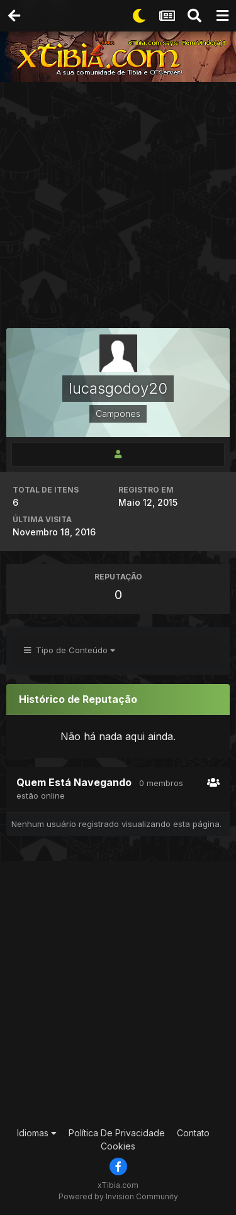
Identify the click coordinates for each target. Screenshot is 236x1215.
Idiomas (37, 1132)
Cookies (118, 1146)
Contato (193, 1132)
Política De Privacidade (117, 1132)
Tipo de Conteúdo (69, 650)
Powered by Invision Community (118, 1196)
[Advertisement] (118, 206)
